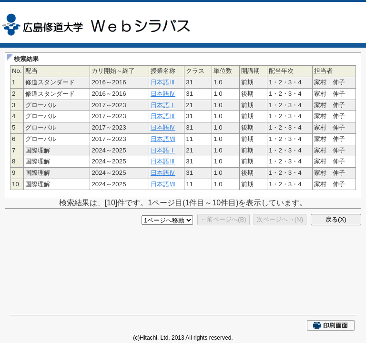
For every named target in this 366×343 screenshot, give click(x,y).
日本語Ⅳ (163, 93)
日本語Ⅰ (163, 105)
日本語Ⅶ (163, 138)
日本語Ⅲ (163, 82)
